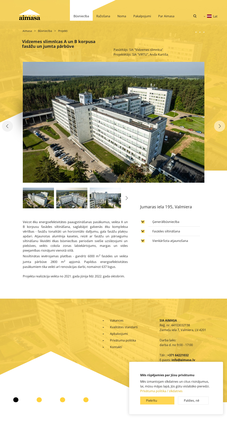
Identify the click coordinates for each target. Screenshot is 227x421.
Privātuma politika (123, 340)
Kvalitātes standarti (124, 327)
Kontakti (116, 347)
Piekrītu (151, 400)
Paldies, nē (191, 400)
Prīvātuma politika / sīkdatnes (161, 391)
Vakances (116, 320)
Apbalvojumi (119, 334)
